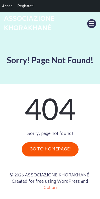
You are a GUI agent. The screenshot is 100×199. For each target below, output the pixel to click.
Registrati (26, 6)
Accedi (7, 6)
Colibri (50, 188)
